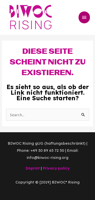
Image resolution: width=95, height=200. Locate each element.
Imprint (33, 168)
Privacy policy (56, 168)
